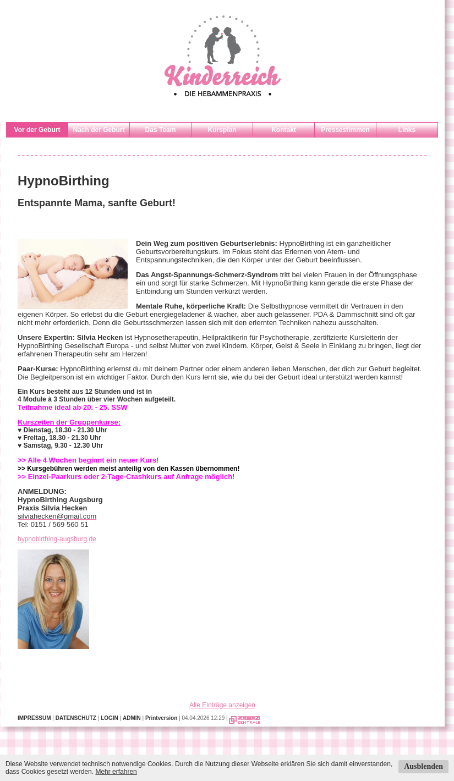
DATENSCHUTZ (76, 718)
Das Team (160, 130)
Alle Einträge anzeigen (222, 705)
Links (406, 130)
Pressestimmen (345, 130)
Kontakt (283, 130)
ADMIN (132, 718)
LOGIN (109, 718)
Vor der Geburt (37, 130)
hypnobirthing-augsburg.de (57, 539)
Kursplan (221, 130)
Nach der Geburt (98, 130)
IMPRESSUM (34, 718)
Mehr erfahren (115, 772)
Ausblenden (423, 766)
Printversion (161, 718)
